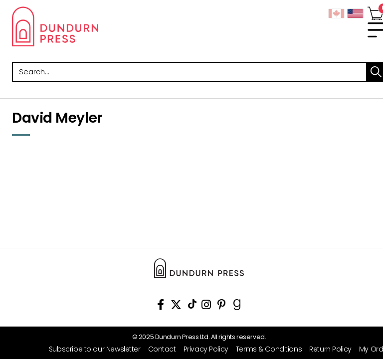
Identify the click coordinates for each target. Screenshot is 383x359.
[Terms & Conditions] (265, 349)
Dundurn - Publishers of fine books (102, 26)
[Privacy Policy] (202, 349)
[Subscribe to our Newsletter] (91, 349)
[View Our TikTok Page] (192, 306)
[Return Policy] (327, 349)
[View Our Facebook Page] (161, 306)
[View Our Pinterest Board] (221, 306)
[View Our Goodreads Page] (237, 306)
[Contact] (158, 349)
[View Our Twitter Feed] (176, 306)
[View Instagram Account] (206, 306)
